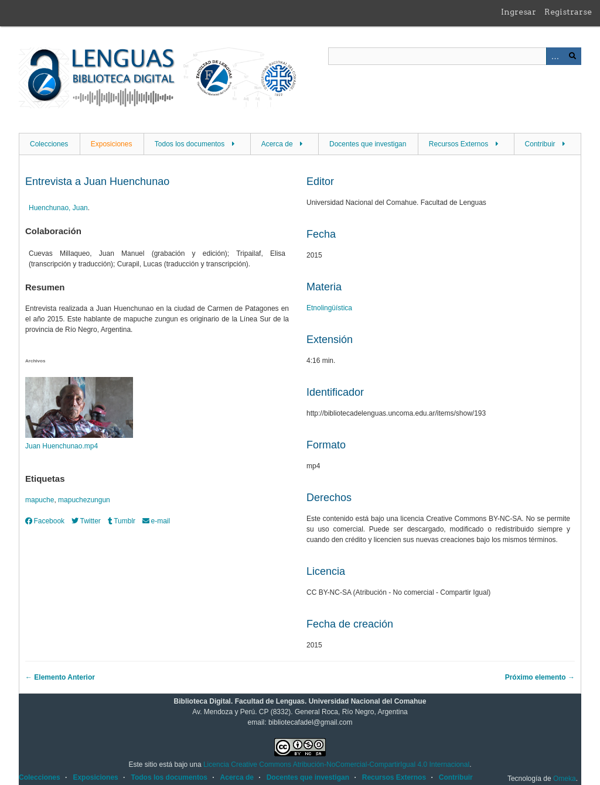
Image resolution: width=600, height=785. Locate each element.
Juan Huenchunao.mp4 (61, 446)
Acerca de (277, 144)
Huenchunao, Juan (58, 208)
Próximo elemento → (540, 677)
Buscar (572, 56)
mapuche (39, 500)
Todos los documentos (189, 144)
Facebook (44, 521)
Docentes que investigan (367, 144)
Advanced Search (555, 56)
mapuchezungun (84, 500)
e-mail (156, 521)
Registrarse (568, 11)
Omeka (564, 778)
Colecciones (49, 144)
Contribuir (540, 144)
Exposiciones (111, 144)
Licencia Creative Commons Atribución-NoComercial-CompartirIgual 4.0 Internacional (336, 764)
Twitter (86, 521)
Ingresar (518, 11)
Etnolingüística (329, 308)
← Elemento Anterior (60, 677)
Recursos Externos (458, 144)
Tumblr (121, 521)
